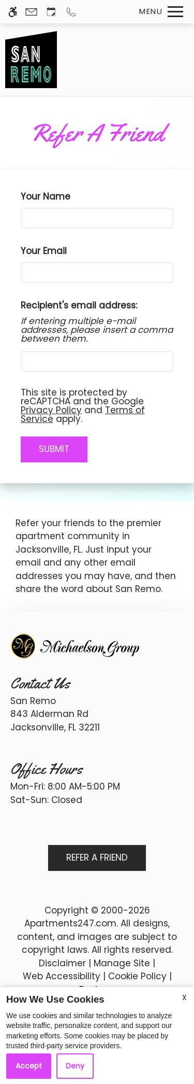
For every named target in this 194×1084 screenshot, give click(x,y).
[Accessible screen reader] (13, 12)
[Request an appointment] (51, 12)
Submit (54, 449)
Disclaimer (62, 963)
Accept (29, 1066)
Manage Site (122, 963)
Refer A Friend (97, 857)
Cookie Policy (137, 976)
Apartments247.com (70, 923)
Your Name (64, 196)
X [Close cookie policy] (184, 997)
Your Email (63, 251)
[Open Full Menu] (158, 12)
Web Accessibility (61, 976)
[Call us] (71, 12)
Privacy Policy (51, 410)
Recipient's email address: (79, 305)
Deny (75, 1066)
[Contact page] (31, 12)
